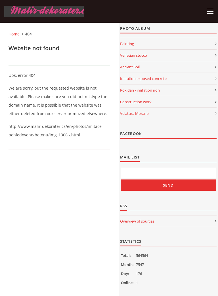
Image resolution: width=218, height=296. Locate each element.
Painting (127, 43)
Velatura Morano (134, 113)
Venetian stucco (133, 55)
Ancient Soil (130, 66)
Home (14, 34)
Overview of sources (137, 221)
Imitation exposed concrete (143, 78)
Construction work (136, 101)
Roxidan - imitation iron (140, 90)
